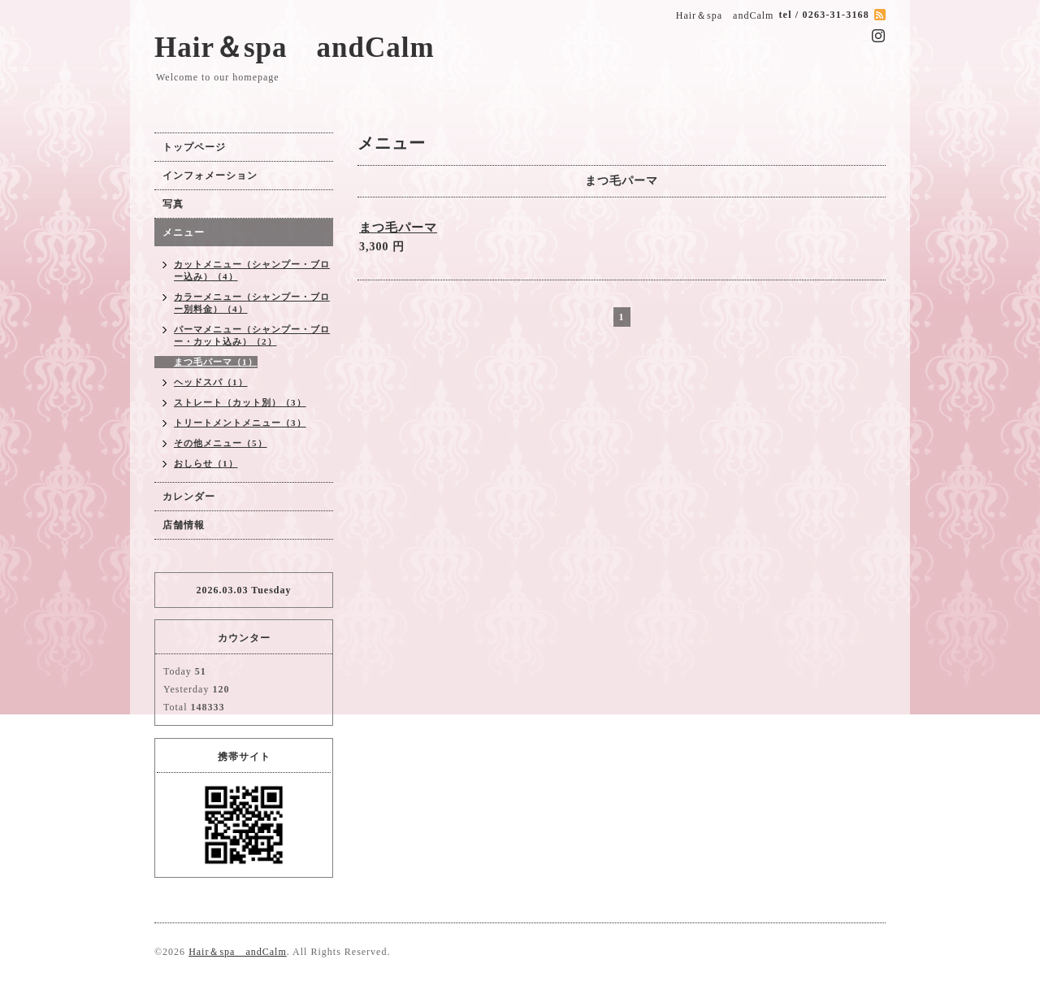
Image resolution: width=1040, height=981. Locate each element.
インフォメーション (210, 175)
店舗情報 (183, 525)
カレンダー (188, 496)
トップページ (194, 147)
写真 (173, 204)
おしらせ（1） (206, 463)
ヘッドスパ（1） (211, 382)
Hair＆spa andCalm (294, 47)
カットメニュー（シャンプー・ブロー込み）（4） (252, 270)
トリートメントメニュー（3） (240, 423)
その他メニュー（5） (220, 443)
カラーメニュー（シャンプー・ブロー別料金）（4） (252, 303)
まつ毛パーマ (398, 227)
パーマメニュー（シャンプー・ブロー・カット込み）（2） (252, 335)
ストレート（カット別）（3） (240, 402)
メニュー (183, 232)
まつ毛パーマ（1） (216, 362)
